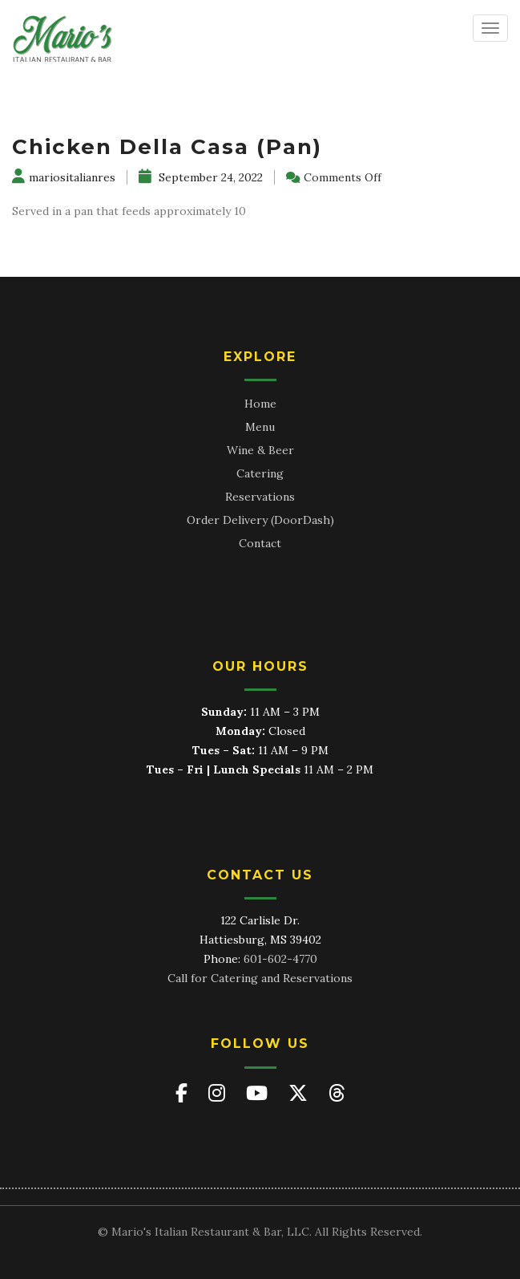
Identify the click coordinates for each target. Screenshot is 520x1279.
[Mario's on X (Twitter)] (300, 1093)
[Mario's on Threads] (337, 1093)
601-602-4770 (280, 959)
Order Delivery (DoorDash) (260, 520)
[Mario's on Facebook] (183, 1093)
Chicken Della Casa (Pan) (167, 147)
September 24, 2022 (201, 177)
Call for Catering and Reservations (260, 978)
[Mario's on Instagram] (219, 1093)
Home (260, 403)
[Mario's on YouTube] (259, 1093)
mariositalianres (63, 177)
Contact (260, 543)
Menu (260, 427)
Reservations (260, 496)
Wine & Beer (260, 450)
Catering (260, 473)
